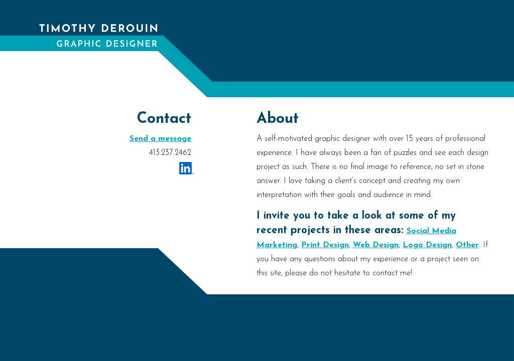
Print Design (325, 245)
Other (467, 245)
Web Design (376, 245)
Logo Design (427, 245)
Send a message (160, 139)
